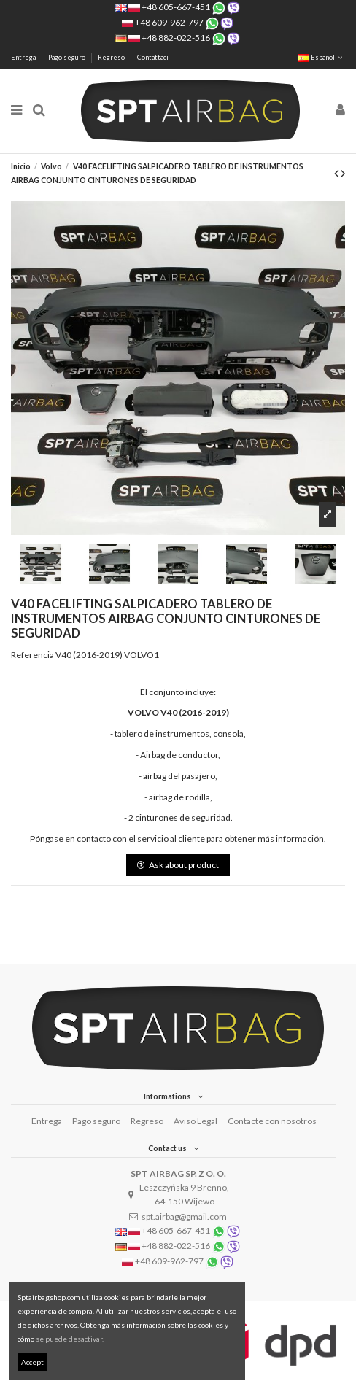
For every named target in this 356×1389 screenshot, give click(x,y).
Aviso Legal (195, 1120)
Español (321, 57)
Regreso (112, 57)
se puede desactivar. (70, 1338)
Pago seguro (67, 57)
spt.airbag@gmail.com (184, 1216)
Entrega (24, 57)
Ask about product (178, 864)
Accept (32, 1362)
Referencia (32, 654)
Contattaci (153, 57)
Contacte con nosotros (272, 1120)
